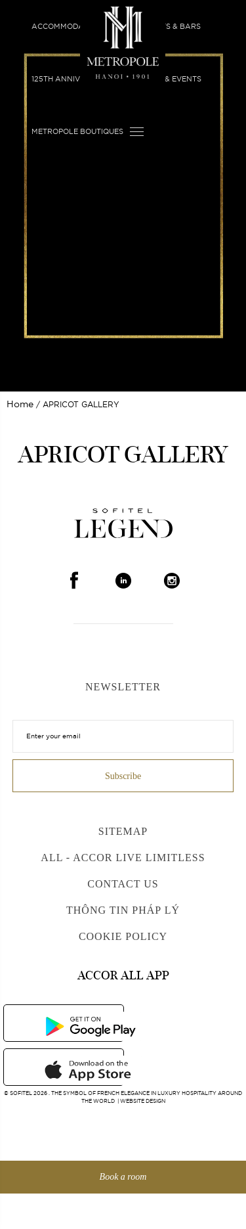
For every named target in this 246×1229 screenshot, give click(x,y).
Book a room (123, 1177)
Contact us (122, 883)
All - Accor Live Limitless (123, 857)
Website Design (142, 1101)
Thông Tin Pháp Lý (123, 910)
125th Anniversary (71, 79)
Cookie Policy (123, 936)
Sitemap (123, 831)
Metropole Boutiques (77, 131)
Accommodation (66, 26)
